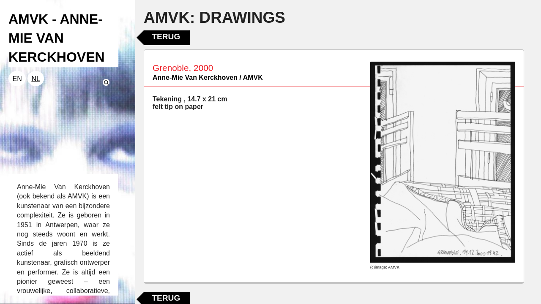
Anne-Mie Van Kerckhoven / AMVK (208, 77)
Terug (166, 36)
